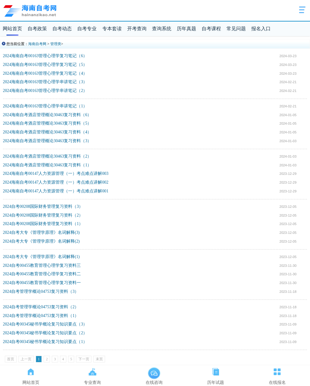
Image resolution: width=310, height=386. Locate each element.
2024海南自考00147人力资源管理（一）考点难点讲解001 (56, 191)
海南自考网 (37, 44)
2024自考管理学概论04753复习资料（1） (41, 315)
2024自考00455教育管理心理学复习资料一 (42, 282)
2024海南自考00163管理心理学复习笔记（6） (45, 56)
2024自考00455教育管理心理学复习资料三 (42, 265)
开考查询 (137, 28)
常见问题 (236, 28)
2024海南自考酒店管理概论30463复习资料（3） (47, 141)
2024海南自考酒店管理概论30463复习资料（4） (47, 132)
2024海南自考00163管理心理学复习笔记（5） (45, 64)
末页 (99, 359)
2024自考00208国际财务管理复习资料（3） (43, 206)
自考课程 (211, 28)
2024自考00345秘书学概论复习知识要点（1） (45, 341)
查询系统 (161, 28)
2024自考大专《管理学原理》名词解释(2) (41, 241)
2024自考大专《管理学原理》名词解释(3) (41, 232)
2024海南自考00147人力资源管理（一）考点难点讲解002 (56, 182)
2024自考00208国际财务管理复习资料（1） (43, 223)
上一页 (26, 359)
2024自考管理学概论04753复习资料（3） (41, 291)
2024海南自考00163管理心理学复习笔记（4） (45, 73)
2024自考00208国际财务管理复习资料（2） (43, 215)
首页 (10, 359)
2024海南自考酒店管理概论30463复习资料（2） (47, 156)
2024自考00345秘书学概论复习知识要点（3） (45, 324)
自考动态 (62, 28)
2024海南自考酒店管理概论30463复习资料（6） (47, 115)
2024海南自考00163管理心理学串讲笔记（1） (45, 106)
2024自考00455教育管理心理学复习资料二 (42, 274)
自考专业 (87, 28)
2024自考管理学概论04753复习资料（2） (41, 307)
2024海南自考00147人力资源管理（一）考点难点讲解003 (56, 173)
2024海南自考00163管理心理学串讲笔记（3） (45, 82)
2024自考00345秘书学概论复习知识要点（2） (45, 333)
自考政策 (37, 28)
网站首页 (12, 28)
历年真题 (186, 28)
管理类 (55, 44)
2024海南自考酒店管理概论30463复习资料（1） (47, 165)
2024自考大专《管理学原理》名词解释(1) (41, 256)
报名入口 (261, 28)
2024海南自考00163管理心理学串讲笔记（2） (45, 90)
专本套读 (112, 28)
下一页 (83, 359)
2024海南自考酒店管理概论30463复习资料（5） (47, 123)
